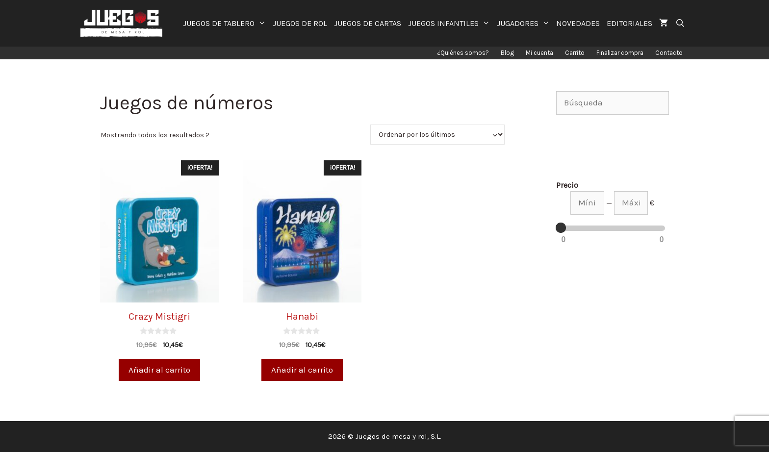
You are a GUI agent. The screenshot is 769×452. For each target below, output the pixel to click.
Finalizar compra (619, 52)
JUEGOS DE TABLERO (226, 23)
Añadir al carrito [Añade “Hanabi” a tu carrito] (302, 370)
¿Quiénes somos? (463, 52)
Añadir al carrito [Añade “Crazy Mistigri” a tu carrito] (159, 370)
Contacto (669, 52)
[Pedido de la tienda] (437, 135)
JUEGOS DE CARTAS (367, 23)
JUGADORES (525, 23)
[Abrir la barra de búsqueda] (680, 23)
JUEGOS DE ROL (300, 23)
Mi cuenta (539, 52)
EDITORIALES (629, 23)
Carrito (575, 52)
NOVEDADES (578, 23)
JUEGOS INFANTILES (450, 23)
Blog (507, 52)
